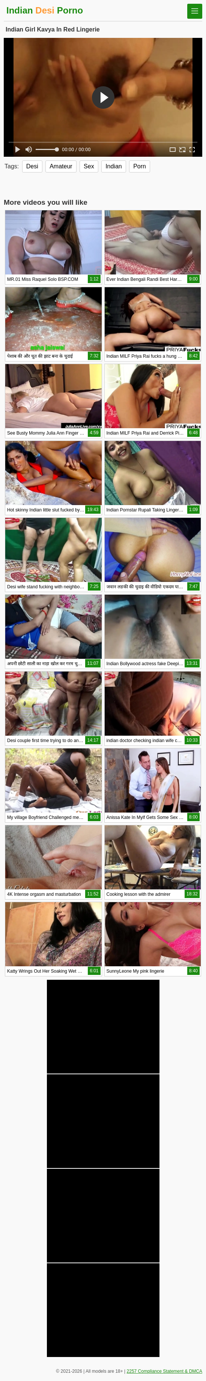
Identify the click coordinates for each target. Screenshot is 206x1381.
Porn (139, 166)
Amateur (61, 166)
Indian (113, 166)
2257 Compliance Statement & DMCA (164, 1371)
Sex (89, 166)
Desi (32, 166)
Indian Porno (44, 10)
